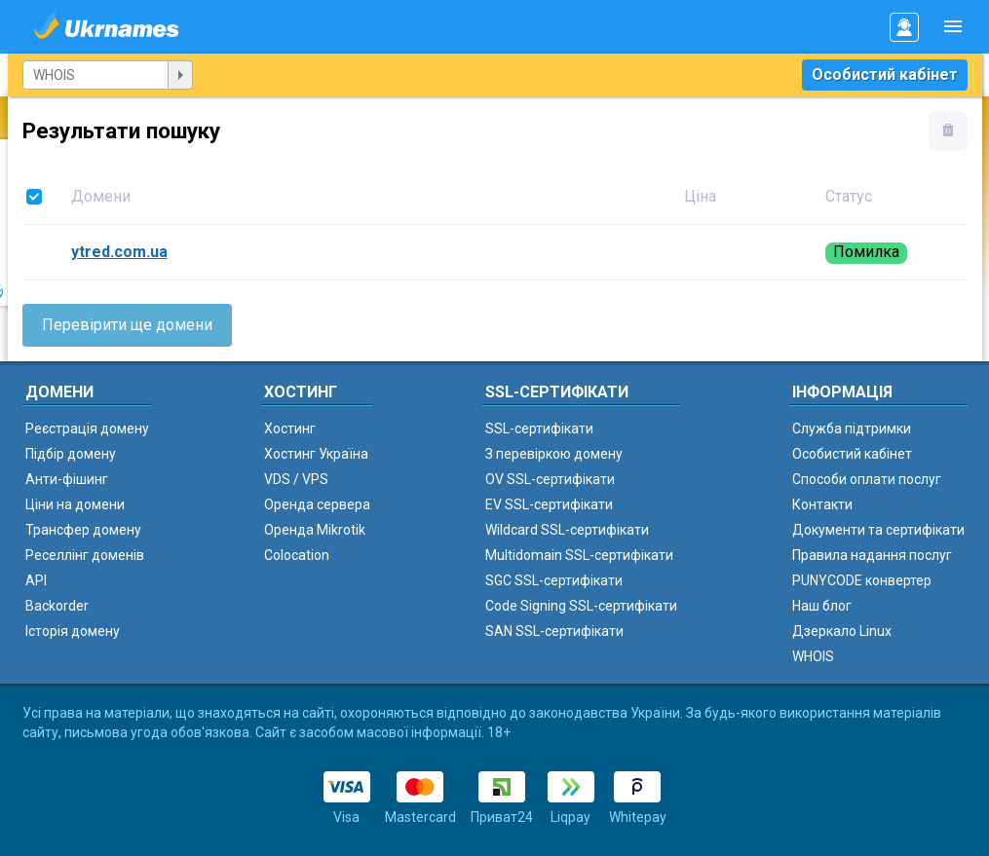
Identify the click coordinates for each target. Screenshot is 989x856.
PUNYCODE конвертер (862, 580)
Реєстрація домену (87, 428)
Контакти (822, 504)
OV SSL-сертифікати (550, 479)
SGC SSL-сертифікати (554, 580)
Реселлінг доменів (84, 555)
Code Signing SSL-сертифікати (581, 606)
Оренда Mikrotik (314, 530)
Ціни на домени (75, 504)
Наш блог (822, 606)
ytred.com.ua (119, 251)
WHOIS (813, 656)
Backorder (57, 606)
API (36, 580)
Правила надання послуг (872, 555)
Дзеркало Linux (842, 631)
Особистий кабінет (885, 74)
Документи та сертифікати (878, 530)
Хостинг (290, 428)
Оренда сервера (317, 504)
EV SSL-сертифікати (549, 504)
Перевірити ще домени (127, 325)
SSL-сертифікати (539, 428)
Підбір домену (70, 454)
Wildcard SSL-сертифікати (567, 530)
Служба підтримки (851, 428)
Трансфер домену (83, 530)
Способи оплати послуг (866, 479)
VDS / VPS (296, 479)
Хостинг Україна (316, 454)
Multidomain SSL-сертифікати (579, 555)
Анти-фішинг (66, 479)
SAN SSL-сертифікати (554, 631)
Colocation (296, 555)
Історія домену (72, 631)
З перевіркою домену (554, 454)
